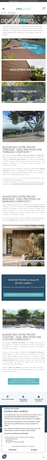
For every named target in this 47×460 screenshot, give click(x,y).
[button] (23, 295)
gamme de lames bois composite (15, 178)
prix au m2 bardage (22, 210)
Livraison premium (14, 1)
